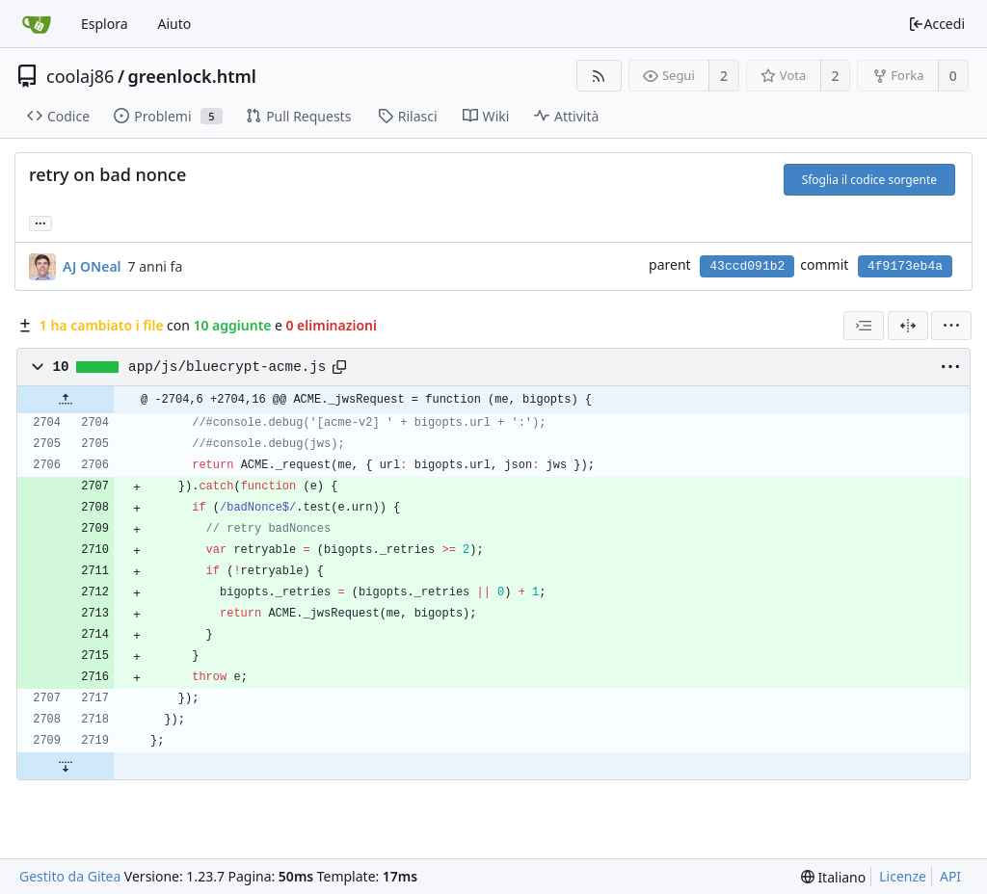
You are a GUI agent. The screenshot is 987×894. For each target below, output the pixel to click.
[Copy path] (339, 367)
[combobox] (863, 325)
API (950, 876)
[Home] (37, 24)
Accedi (936, 23)
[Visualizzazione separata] (908, 325)
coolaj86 (80, 76)
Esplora (104, 23)
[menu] (951, 325)
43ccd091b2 (747, 266)
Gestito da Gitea (69, 876)
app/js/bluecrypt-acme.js (227, 367)
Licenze (902, 876)
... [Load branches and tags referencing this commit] (40, 222)
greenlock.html (192, 76)
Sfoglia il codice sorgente (869, 179)
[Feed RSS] (599, 76)
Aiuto (175, 23)
